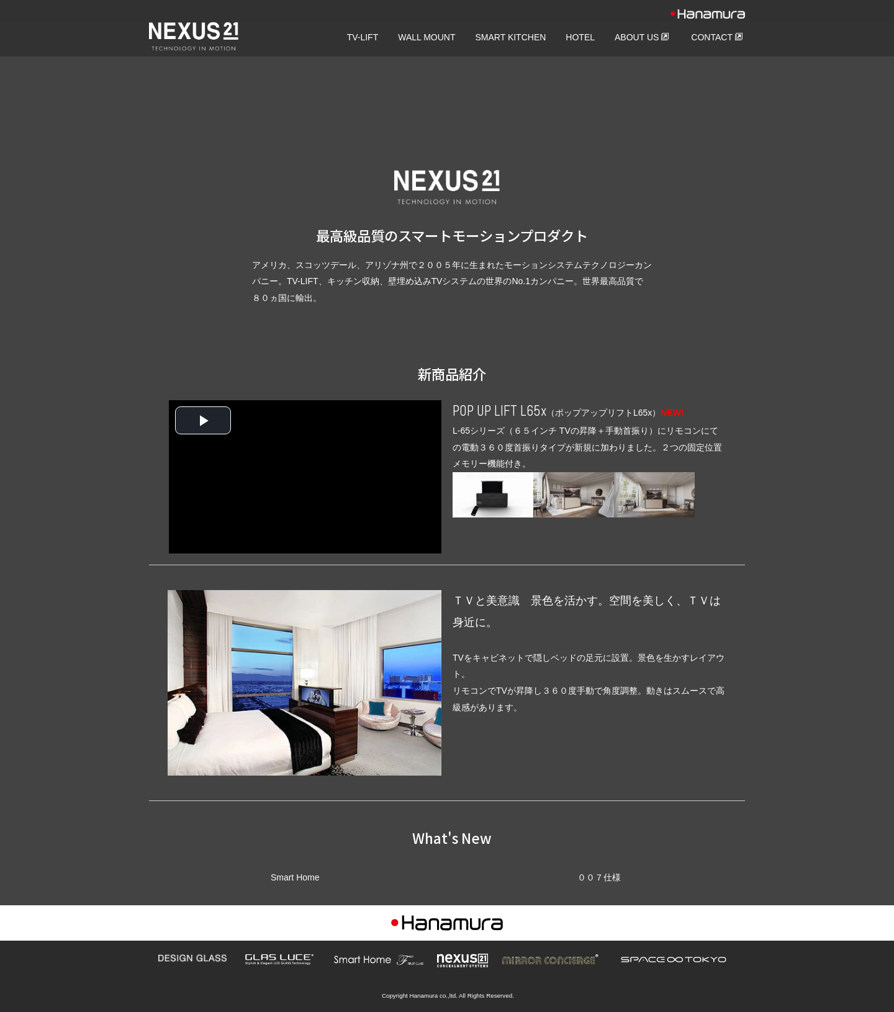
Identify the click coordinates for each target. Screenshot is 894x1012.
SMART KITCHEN (511, 37)
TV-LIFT (363, 37)
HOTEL (580, 37)
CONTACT (717, 37)
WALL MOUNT (426, 37)
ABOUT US (642, 37)
